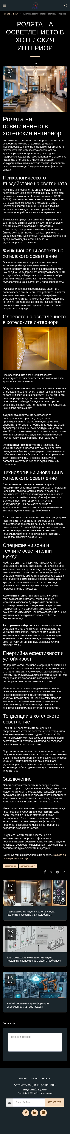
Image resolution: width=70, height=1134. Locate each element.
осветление (10, 866)
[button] (4, 5)
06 (10, 979)
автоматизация (28, 866)
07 (10, 887)
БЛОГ (16, 14)
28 (10, 933)
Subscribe (54, 1102)
